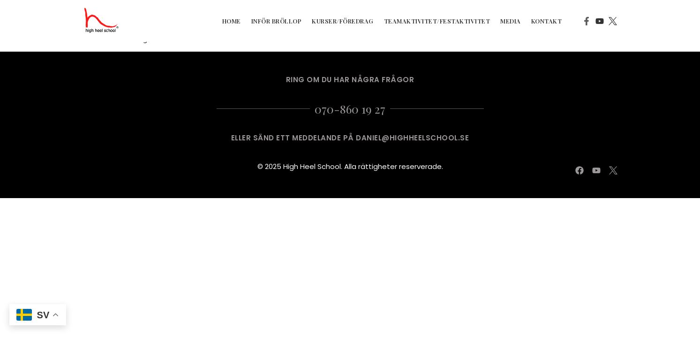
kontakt (546, 21)
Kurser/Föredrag (343, 21)
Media (510, 21)
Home (231, 21)
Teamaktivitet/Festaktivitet (437, 21)
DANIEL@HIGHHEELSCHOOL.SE (412, 138)
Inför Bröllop (276, 21)
